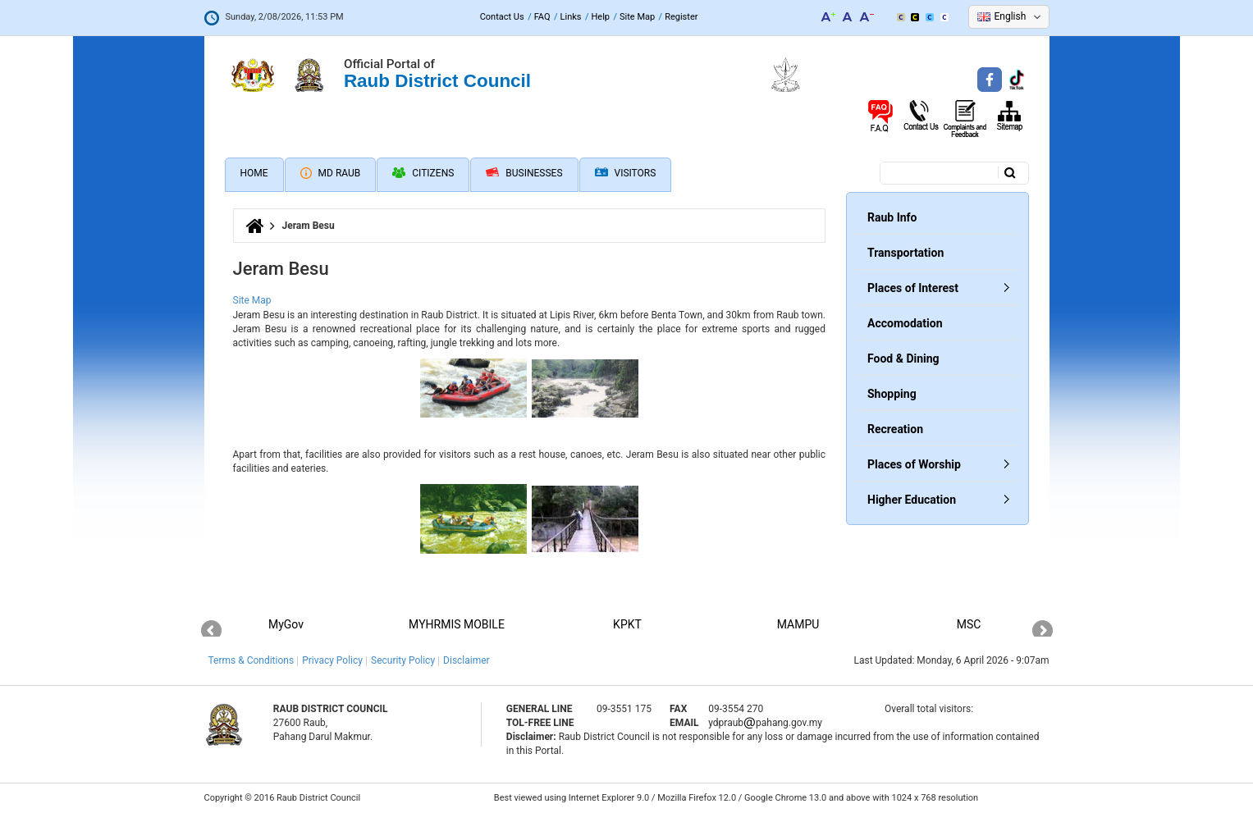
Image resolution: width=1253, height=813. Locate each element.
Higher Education (911, 499)
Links (571, 16)
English (1011, 16)
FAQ (542, 16)
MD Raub (330, 173)
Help (600, 16)
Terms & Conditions (251, 660)
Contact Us (502, 16)
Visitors (625, 173)
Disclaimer (466, 660)
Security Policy (403, 660)
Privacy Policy (332, 660)
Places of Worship (914, 464)
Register (681, 16)
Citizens (423, 173)
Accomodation (905, 323)
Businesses (524, 173)
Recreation (895, 429)
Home (254, 173)
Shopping (892, 393)
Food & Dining (903, 358)
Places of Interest (912, 288)
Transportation (905, 252)
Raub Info (892, 217)
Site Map (637, 16)
